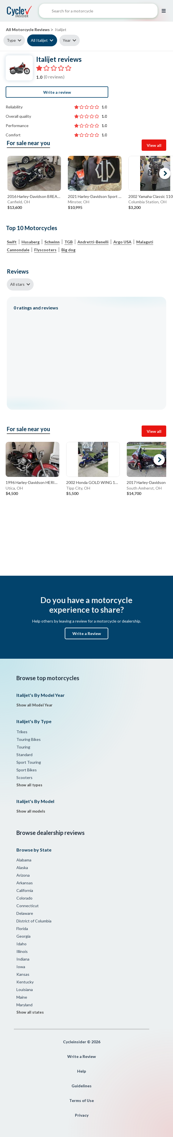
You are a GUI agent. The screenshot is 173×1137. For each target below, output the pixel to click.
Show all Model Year (34, 705)
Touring (23, 747)
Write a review (57, 92)
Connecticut (27, 905)
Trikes (21, 731)
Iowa (20, 966)
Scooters (24, 777)
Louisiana (24, 989)
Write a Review (86, 633)
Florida (22, 928)
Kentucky (25, 981)
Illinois (22, 951)
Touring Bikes (28, 739)
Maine (21, 997)
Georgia (23, 936)
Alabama (23, 859)
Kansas (22, 974)
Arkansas (24, 882)
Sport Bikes (26, 769)
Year (67, 40)
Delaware (24, 913)
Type (11, 40)
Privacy (81, 1115)
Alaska (22, 867)
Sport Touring (28, 762)
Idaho (21, 943)
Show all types (29, 785)
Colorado (24, 898)
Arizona (23, 875)
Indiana (22, 959)
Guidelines (82, 1085)
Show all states (30, 1012)
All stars (17, 284)
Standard (24, 754)
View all (154, 145)
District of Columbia (33, 920)
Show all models (30, 811)
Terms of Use (81, 1100)
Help (81, 1071)
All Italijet (39, 40)
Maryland (24, 1004)
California (24, 890)
